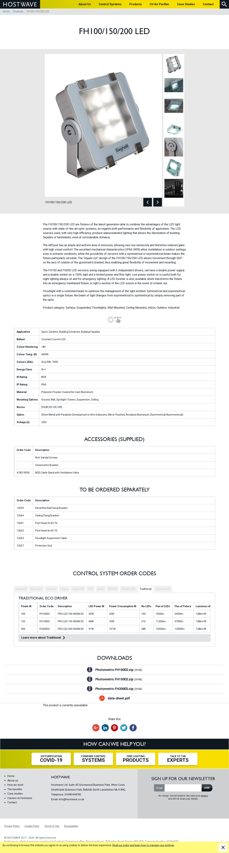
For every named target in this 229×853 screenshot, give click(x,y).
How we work (15, 784)
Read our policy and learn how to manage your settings (143, 845)
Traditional (146, 588)
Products (18, 11)
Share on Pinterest (114, 727)
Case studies (15, 793)
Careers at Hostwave (19, 798)
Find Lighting (136, 759)
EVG (90, 588)
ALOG (100, 588)
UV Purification (51, 759)
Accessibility (71, 826)
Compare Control (93, 759)
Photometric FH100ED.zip (118, 670)
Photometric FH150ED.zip (118, 679)
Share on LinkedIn (105, 727)
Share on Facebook (133, 727)
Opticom (51, 588)
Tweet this (123, 727)
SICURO (112, 588)
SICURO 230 (128, 588)
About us (12, 780)
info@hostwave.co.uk (71, 799)
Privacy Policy (12, 826)
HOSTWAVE (20, 4)
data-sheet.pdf (119, 698)
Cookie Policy (32, 826)
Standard (21, 588)
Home (6, 11)
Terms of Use (51, 826)
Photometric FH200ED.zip (118, 689)
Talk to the (178, 759)
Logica (64, 588)
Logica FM (78, 588)
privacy (204, 796)
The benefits (14, 789)
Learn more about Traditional (41, 637)
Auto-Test (36, 588)
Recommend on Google (95, 727)
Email (159, 787)
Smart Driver (163, 588)
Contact (12, 802)
